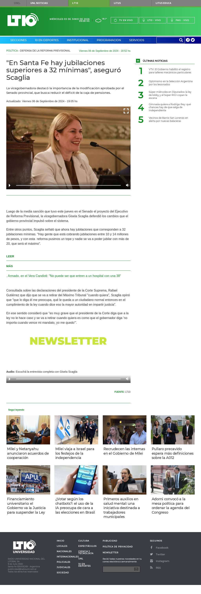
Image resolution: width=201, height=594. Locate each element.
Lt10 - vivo (151, 20)
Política (12, 50)
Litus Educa (163, 3)
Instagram (159, 570)
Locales (62, 555)
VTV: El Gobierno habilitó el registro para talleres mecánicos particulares (170, 71)
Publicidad (110, 550)
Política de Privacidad (118, 555)
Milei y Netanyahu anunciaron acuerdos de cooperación (26, 454)
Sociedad (63, 582)
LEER (10, 256)
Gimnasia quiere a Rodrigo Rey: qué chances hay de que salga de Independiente (170, 107)
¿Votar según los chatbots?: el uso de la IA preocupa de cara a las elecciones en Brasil (76, 513)
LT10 (75, 3)
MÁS (9, 266)
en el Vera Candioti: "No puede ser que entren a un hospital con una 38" (71, 276)
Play (9, 185)
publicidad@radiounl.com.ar (22, 578)
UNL (17, 3)
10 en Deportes (47, 40)
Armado (13, 276)
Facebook (159, 556)
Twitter (157, 563)
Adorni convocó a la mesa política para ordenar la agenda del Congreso (172, 513)
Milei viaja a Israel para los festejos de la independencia (75, 454)
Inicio (60, 550)
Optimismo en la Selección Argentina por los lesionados (171, 83)
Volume (126, 185)
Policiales (63, 571)
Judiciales (63, 576)
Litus (117, 3)
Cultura (83, 550)
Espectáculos (87, 555)
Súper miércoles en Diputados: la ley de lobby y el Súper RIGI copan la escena (170, 94)
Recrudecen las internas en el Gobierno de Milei (120, 454)
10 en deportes (84, 574)
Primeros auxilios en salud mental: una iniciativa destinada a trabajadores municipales (123, 515)
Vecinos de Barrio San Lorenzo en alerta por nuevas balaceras (168, 119)
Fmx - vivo (179, 20)
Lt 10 (23, 19)
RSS (155, 576)
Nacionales (64, 561)
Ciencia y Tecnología (85, 562)
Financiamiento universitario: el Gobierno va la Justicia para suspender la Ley (27, 513)
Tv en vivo (123, 20)
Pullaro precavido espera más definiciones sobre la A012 (170, 456)
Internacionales (66, 566)
